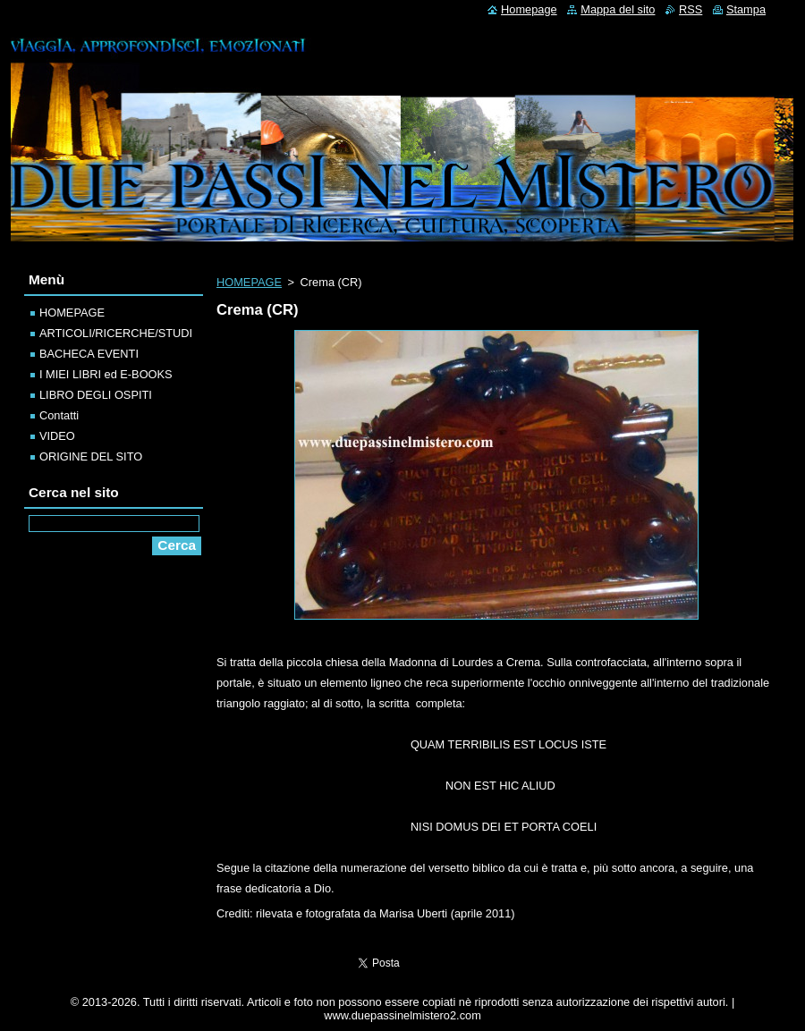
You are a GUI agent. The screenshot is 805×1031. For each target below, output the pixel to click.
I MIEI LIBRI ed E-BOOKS (106, 374)
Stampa (746, 9)
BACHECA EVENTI (89, 353)
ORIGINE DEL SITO (90, 456)
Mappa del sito (617, 9)
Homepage (529, 9)
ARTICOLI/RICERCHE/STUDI (115, 333)
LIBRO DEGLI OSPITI (95, 394)
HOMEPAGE (249, 282)
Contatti (59, 415)
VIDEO (57, 436)
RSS (690, 9)
